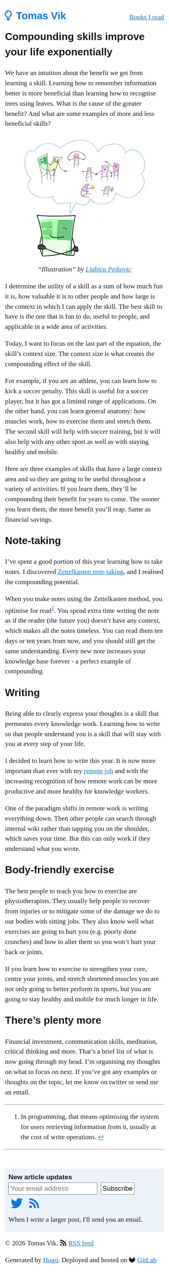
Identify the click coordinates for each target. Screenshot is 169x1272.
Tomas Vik (35, 15)
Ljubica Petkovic (108, 269)
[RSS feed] (34, 1203)
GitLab (147, 1260)
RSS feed (81, 1243)
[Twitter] (17, 1203)
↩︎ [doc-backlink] (101, 1137)
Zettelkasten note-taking (91, 572)
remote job (98, 771)
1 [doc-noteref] (52, 608)
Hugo (50, 1260)
